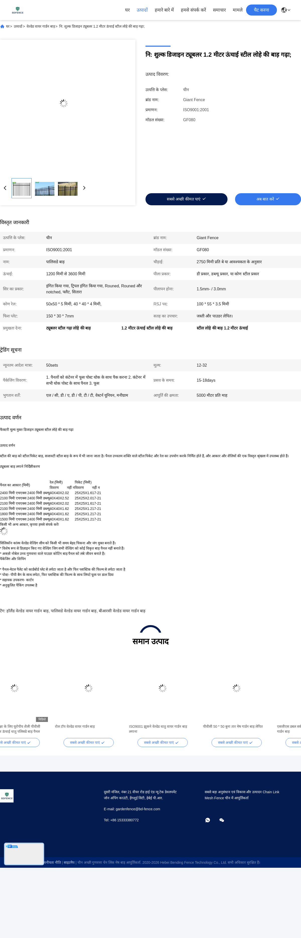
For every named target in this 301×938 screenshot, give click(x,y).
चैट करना (261, 10)
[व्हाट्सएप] (211, 820)
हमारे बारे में (164, 10)
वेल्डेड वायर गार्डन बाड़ (41, 26)
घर (127, 10)
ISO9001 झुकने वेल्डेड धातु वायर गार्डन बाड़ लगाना (183, 728)
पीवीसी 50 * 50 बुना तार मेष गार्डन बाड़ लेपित (258, 726)
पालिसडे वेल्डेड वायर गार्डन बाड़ (74, 611)
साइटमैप (69, 862)
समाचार (219, 10)
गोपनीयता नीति (51, 862)
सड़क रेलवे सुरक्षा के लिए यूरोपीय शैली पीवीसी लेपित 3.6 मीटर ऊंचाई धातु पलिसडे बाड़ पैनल (35, 728)
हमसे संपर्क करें (193, 10)
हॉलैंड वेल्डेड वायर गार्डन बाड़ (28, 611)
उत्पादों (142, 10)
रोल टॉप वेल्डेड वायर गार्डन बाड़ (100, 726)
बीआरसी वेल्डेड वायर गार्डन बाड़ (122, 611)
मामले (238, 10)
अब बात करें (265, 199)
